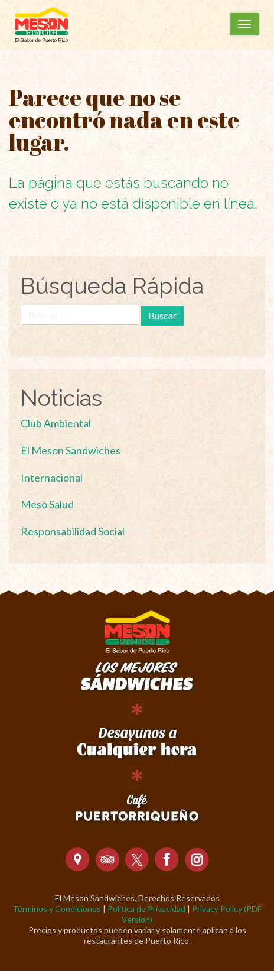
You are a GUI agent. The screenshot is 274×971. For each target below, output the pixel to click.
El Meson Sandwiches (70, 450)
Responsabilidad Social (73, 531)
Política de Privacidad (146, 909)
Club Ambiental (56, 423)
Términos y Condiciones (56, 909)
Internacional (52, 477)
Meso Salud (47, 504)
